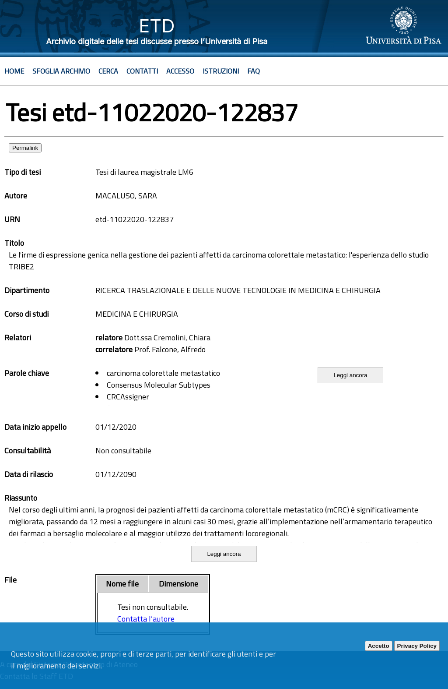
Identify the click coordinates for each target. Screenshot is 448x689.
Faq (253, 71)
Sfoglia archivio (61, 71)
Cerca (108, 71)
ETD (157, 25)
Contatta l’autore (146, 619)
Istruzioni (221, 71)
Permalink (25, 148)
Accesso (180, 71)
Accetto (378, 646)
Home (14, 71)
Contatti (142, 71)
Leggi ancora (350, 375)
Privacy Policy (417, 646)
